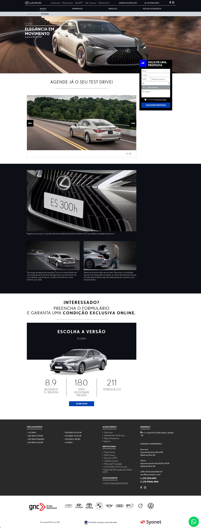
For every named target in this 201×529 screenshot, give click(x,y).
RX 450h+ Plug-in (72, 436)
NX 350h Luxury (35, 442)
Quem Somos (108, 452)
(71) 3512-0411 (128, 3)
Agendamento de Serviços (113, 435)
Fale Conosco (67, 3)
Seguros (106, 441)
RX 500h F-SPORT (72, 439)
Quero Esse (81, 404)
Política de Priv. (104, 3)
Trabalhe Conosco (110, 461)
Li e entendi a (156, 99)
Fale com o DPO (109, 458)
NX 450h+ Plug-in (72, 432)
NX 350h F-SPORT (35, 436)
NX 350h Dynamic (35, 439)
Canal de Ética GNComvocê (114, 466)
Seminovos (107, 432)
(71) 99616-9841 (152, 3)
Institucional (55, 3)
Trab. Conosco (90, 3)
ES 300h (68, 442)
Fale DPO (79, 3)
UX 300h (31, 432)
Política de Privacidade (112, 464)
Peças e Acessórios (110, 438)
